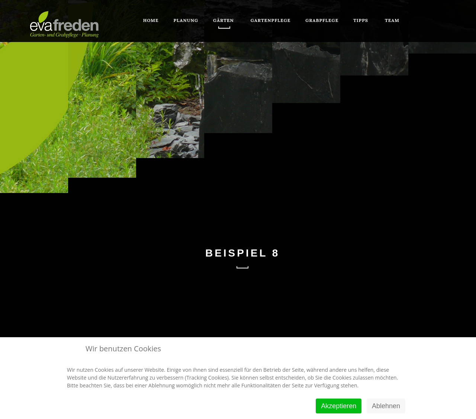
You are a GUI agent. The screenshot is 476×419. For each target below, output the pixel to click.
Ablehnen (386, 406)
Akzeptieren (338, 406)
